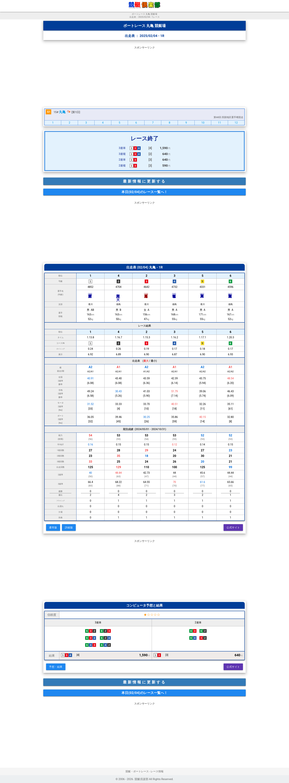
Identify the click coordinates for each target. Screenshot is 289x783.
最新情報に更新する (144, 181)
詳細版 (69, 527)
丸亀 (62, 112)
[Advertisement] (144, 76)
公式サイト (233, 527)
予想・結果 (55, 666)
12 (236, 122)
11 (219, 122)
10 (202, 122)
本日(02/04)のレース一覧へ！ (144, 192)
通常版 (53, 527)
